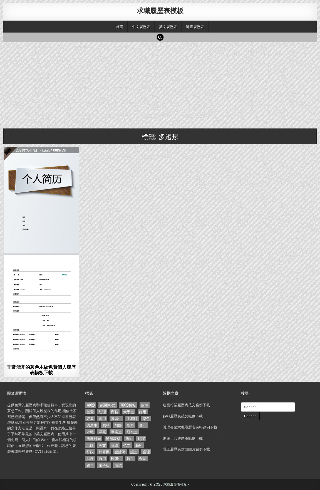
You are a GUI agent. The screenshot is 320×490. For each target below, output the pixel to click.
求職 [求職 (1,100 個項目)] (90, 431)
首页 (119, 26)
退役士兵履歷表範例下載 (183, 438)
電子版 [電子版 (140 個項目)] (104, 465)
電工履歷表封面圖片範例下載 (186, 449)
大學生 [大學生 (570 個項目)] (128, 411)
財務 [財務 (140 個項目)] (90, 458)
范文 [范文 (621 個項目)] (126, 445)
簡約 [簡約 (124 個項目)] (129, 438)
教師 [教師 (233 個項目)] (118, 425)
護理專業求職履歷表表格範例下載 (190, 427)
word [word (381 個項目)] (90, 405)
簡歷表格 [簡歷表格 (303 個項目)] (113, 438)
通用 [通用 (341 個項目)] (102, 458)
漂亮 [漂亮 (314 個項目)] (102, 431)
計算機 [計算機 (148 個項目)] (104, 451)
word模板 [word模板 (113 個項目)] (128, 405)
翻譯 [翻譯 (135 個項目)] (141, 438)
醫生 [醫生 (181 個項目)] (130, 458)
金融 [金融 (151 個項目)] (142, 458)
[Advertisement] (160, 84)
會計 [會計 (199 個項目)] (142, 425)
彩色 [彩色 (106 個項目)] (146, 418)
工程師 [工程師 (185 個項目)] (132, 418)
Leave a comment (54, 150)
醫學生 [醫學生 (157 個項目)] (116, 458)
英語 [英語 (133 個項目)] (114, 445)
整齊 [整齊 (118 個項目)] (130, 425)
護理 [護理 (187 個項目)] (146, 451)
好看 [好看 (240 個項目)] (90, 418)
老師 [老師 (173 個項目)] (90, 445)
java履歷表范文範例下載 (183, 416)
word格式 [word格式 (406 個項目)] (107, 405)
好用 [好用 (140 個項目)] (142, 411)
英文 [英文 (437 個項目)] (102, 445)
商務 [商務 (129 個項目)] (114, 411)
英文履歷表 (168, 26)
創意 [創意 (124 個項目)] (90, 411)
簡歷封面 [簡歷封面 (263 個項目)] (93, 438)
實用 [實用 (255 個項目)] (102, 418)
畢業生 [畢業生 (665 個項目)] (116, 431)
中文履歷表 (141, 26)
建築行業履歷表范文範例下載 (186, 405)
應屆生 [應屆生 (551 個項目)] (91, 425)
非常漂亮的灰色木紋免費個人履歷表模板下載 (41, 369)
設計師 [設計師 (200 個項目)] (120, 451)
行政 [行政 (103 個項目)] (90, 451)
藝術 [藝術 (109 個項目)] (139, 445)
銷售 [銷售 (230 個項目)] (90, 465)
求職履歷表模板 (160, 10)
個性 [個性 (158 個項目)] (144, 405)
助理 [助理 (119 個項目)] (102, 411)
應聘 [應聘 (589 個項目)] (106, 425)
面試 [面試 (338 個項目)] (118, 465)
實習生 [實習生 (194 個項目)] (116, 418)
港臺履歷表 (195, 26)
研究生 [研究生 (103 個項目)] (132, 431)
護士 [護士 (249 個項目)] (134, 451)
